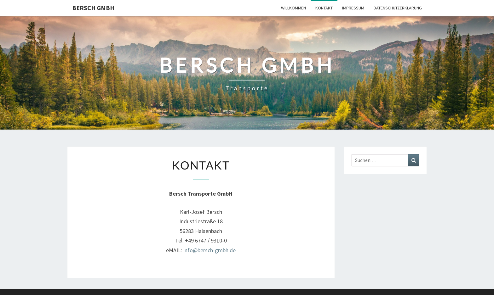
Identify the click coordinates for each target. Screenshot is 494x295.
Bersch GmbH (93, 8)
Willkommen (293, 8)
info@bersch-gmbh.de (209, 250)
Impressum (353, 8)
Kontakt (324, 8)
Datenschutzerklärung (398, 8)
